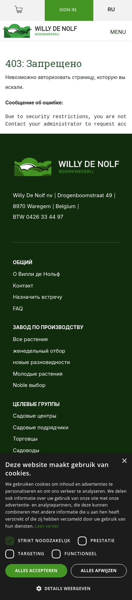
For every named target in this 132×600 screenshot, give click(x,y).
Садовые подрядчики (40, 427)
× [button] (124, 461)
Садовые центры (34, 415)
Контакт (23, 285)
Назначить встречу (37, 296)
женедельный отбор (39, 350)
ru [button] (112, 9)
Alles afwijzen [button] (99, 571)
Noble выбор (29, 385)
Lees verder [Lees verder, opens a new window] (47, 526)
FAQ (18, 308)
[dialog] (66, 527)
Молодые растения (37, 373)
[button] (66, 588)
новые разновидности (41, 362)
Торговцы (25, 438)
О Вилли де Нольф (36, 274)
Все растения (30, 339)
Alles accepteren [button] (36, 571)
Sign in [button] (68, 9)
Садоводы (26, 450)
